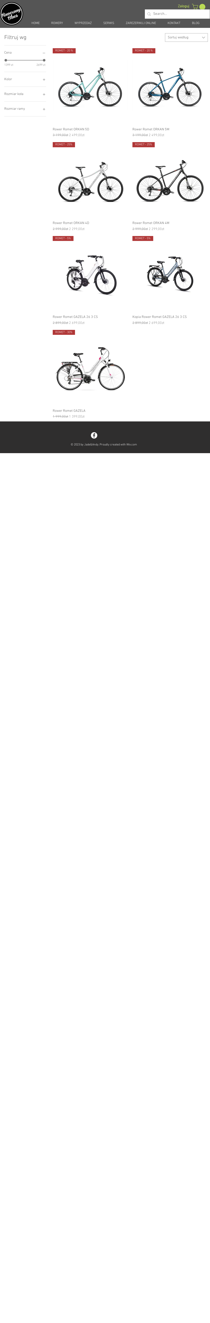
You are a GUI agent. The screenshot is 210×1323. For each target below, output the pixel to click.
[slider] (5, 60)
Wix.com (131, 445)
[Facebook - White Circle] (94, 435)
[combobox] (186, 37)
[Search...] (177, 14)
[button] (199, 7)
